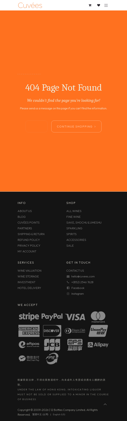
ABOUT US (25, 211)
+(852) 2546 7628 (82, 282)
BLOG (22, 217)
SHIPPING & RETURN (31, 234)
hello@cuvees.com (83, 276)
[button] (105, 404)
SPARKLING (74, 228)
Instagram (77, 293)
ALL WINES (73, 211)
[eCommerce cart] (90, 5)
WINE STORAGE (28, 276)
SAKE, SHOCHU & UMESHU (84, 222)
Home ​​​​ (36, 126)
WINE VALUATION (29, 270)
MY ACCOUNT (27, 251)
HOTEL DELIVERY (29, 288)
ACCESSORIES (76, 240)
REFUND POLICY (29, 240)
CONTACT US (75, 270)
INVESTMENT (26, 282)
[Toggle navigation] (106, 5)
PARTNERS (25, 228)
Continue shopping (76, 126)
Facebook (77, 288)
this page (62, 108)
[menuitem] (40, 414)
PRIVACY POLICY (29, 245)
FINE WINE (73, 217)
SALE (70, 245)
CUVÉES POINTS (29, 222)
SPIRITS (71, 234)
